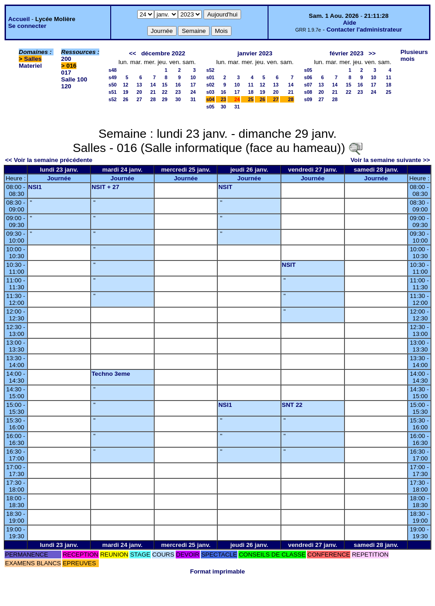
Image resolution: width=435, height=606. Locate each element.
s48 (112, 70)
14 (153, 84)
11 (250, 84)
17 (193, 84)
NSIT (225, 187)
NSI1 (35, 187)
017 (66, 72)
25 (250, 99)
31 (193, 99)
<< (132, 53)
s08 (308, 92)
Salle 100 (74, 79)
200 (66, 58)
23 (178, 92)
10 (193, 77)
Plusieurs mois (414, 55)
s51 (112, 92)
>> (372, 53)
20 (139, 92)
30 (178, 99)
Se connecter (27, 25)
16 (178, 84)
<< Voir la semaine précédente (48, 160)
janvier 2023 (254, 53)
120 (66, 86)
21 (153, 92)
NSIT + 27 (105, 187)
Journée (59, 178)
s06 (308, 77)
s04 (210, 99)
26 (126, 99)
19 (126, 92)
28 (153, 99)
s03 (210, 92)
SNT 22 (292, 404)
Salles (33, 58)
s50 (112, 84)
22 (164, 92)
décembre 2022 (163, 53)
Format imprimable (217, 571)
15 (164, 84)
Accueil (19, 19)
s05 (210, 106)
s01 (210, 77)
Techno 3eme (110, 373)
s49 (112, 77)
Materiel (30, 65)
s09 (308, 99)
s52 (112, 99)
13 (139, 84)
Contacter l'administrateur (364, 29)
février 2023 (347, 53)
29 (164, 99)
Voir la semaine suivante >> (390, 160)
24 (193, 92)
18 (250, 92)
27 (139, 99)
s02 (210, 84)
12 (126, 84)
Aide (349, 22)
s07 (308, 84)
